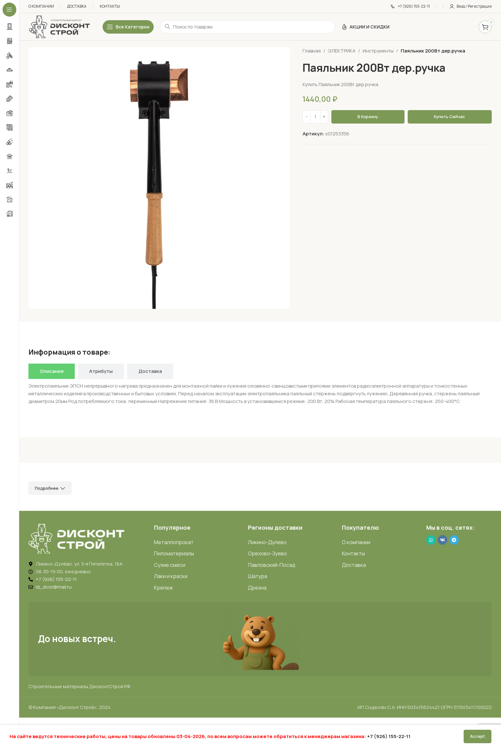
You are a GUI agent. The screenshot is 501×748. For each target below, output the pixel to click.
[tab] (51, 371)
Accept (477, 736)
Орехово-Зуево (267, 553)
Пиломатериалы (174, 553)
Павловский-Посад (271, 564)
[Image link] (76, 538)
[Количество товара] (315, 117)
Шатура (257, 576)
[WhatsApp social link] (431, 540)
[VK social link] (442, 540)
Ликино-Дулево (267, 542)
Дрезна (257, 587)
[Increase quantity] (324, 117)
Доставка (354, 564)
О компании (356, 542)
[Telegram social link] (454, 540)
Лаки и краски (171, 576)
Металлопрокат (174, 542)
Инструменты (378, 50)
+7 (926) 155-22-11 (389, 736)
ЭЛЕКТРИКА (342, 50)
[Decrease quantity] (307, 117)
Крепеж (163, 587)
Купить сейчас (449, 116)
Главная (312, 50)
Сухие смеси (169, 564)
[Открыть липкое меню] (128, 26)
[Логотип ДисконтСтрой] (59, 26)
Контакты (353, 553)
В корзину (368, 116)
